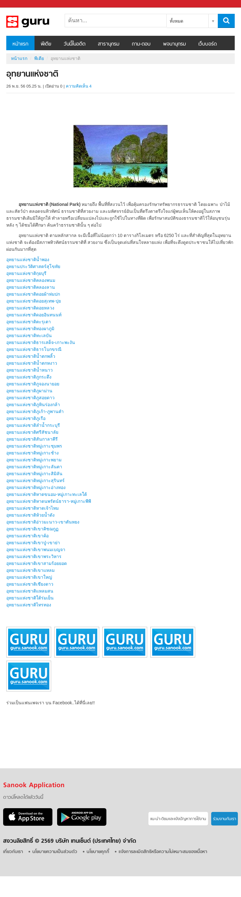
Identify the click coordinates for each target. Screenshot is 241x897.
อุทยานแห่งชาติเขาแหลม (30, 570)
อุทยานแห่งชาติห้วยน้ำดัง (30, 515)
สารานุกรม (108, 44)
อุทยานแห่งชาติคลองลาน (30, 287)
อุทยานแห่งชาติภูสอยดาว (30, 397)
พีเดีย (46, 44)
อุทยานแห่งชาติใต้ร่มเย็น (30, 597)
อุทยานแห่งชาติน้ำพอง (27, 259)
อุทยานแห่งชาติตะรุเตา (28, 321)
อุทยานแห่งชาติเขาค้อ (27, 535)
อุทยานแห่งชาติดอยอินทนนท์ (34, 314)
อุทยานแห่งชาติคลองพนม (30, 280)
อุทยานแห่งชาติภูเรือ (26, 418)
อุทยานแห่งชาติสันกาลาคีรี (32, 439)
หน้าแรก (20, 44)
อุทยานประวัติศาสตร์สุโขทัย (33, 266)
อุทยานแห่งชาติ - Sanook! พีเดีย (39, 21)
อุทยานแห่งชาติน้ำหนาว (29, 370)
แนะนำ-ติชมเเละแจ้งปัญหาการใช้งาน (178, 819)
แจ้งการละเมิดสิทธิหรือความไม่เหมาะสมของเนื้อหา (163, 852)
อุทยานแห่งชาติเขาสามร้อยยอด (36, 563)
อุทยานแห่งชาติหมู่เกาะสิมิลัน (34, 473)
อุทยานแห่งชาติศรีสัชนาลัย (32, 432)
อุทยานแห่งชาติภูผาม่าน (29, 390)
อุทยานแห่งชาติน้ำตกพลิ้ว (30, 356)
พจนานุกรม (174, 44)
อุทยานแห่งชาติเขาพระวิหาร (34, 556)
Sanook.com (19, 4)
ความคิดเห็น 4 (79, 86)
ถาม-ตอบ (141, 44)
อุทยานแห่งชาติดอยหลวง (30, 307)
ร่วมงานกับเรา (224, 819)
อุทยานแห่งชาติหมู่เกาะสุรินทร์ (35, 480)
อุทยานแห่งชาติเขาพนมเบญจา (35, 549)
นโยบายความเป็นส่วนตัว (54, 852)
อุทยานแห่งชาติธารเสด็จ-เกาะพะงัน (40, 342)
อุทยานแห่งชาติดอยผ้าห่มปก (33, 294)
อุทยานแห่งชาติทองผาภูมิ (30, 328)
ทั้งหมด (176, 21)
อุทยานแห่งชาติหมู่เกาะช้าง (32, 452)
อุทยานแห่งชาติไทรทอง (28, 604)
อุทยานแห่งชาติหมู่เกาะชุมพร (34, 445)
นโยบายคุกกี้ (98, 852)
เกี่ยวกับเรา (13, 852)
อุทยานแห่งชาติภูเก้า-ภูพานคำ (35, 411)
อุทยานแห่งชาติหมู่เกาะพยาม (34, 459)
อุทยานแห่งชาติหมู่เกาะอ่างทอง (36, 487)
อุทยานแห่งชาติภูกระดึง (28, 376)
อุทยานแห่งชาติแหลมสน (29, 591)
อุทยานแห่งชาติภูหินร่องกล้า (33, 404)
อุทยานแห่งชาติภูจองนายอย (32, 383)
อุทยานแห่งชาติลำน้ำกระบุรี (33, 425)
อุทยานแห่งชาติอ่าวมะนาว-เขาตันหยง (42, 521)
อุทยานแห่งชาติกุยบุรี (26, 273)
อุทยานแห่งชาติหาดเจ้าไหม (32, 508)
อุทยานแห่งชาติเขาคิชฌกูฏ (32, 528)
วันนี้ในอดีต (74, 44)
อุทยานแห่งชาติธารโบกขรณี (34, 349)
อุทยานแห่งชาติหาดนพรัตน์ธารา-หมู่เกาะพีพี (48, 501)
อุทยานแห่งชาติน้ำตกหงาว (31, 363)
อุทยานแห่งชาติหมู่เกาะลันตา (34, 466)
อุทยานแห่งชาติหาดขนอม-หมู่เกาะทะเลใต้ (46, 494)
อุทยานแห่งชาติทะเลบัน (29, 335)
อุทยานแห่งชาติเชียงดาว (29, 584)
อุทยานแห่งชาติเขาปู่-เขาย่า (33, 542)
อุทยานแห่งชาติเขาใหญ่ (29, 577)
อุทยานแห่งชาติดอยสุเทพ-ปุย (33, 300)
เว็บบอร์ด (207, 44)
